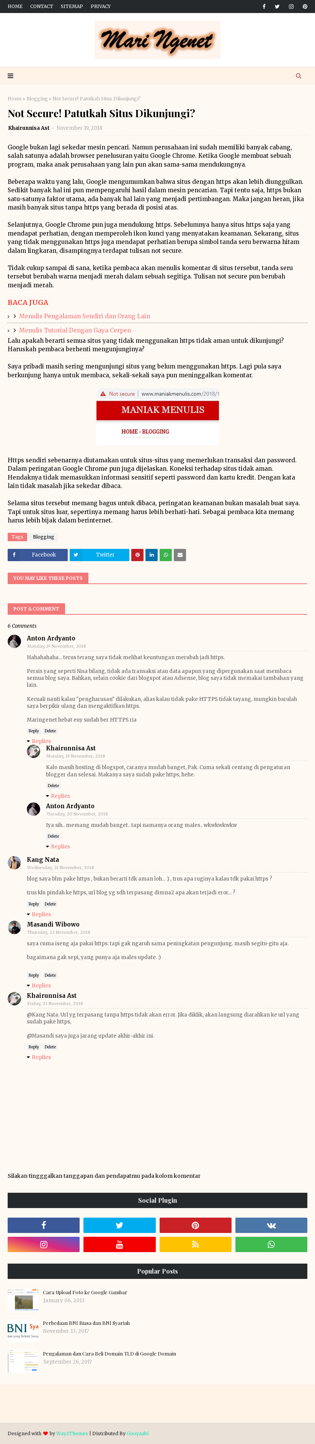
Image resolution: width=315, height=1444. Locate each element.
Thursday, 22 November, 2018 (58, 932)
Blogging (37, 99)
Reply (34, 731)
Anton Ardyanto (51, 638)
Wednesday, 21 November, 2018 (60, 867)
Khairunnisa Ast (29, 128)
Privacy (101, 6)
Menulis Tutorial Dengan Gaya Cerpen (75, 330)
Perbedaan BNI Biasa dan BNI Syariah (86, 1323)
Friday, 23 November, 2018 (55, 1003)
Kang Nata (43, 859)
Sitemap (72, 6)
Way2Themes (72, 1433)
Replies (41, 741)
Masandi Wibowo (53, 924)
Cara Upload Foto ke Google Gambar (85, 1292)
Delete (50, 731)
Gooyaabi (138, 1433)
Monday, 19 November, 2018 (56, 646)
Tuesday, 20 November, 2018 (77, 814)
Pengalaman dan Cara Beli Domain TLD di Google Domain (109, 1353)
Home (15, 6)
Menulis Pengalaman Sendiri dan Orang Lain (84, 316)
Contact (41, 6)
